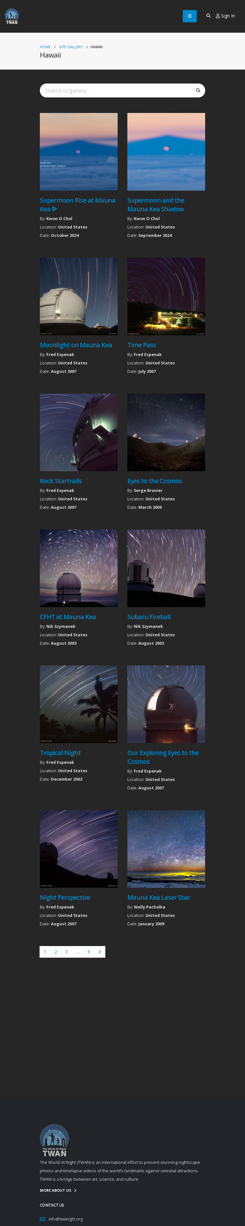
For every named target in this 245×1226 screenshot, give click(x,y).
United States (73, 227)
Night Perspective (65, 897)
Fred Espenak (60, 354)
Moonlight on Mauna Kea (76, 344)
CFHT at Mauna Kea (68, 616)
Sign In (225, 16)
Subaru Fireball (148, 616)
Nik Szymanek (61, 626)
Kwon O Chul (59, 218)
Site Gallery (71, 46)
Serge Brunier (148, 490)
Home (45, 46)
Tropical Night (60, 752)
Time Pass (141, 344)
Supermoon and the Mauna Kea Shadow (155, 204)
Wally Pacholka (149, 907)
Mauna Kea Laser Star (158, 897)
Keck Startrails (61, 480)
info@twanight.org (66, 1219)
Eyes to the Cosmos (154, 480)
